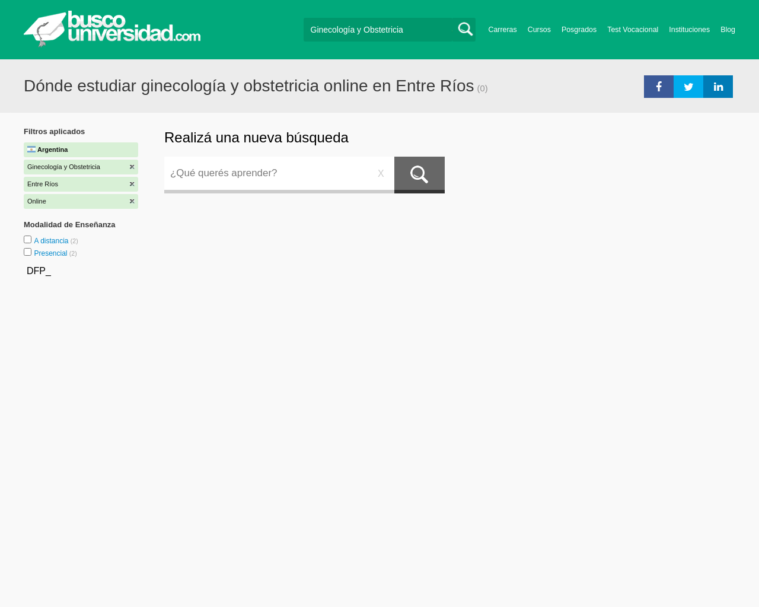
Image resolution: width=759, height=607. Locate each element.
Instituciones (689, 29)
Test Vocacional (632, 29)
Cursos (539, 29)
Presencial (51, 253)
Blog (727, 29)
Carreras (503, 29)
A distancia (52, 241)
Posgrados (579, 29)
